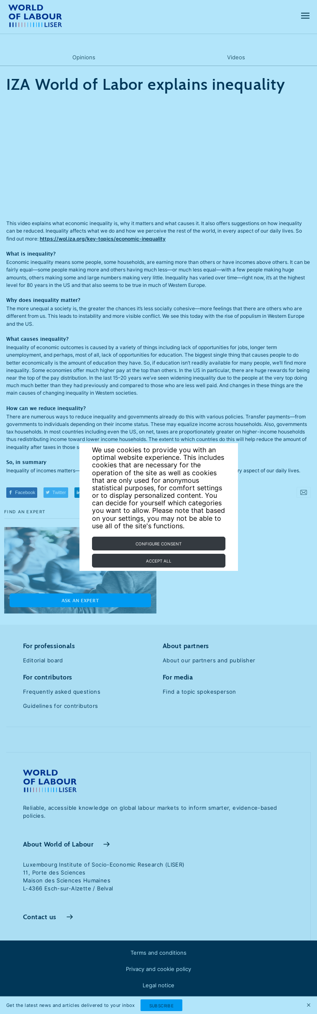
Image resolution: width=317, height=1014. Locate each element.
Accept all (158, 560)
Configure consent (158, 543)
